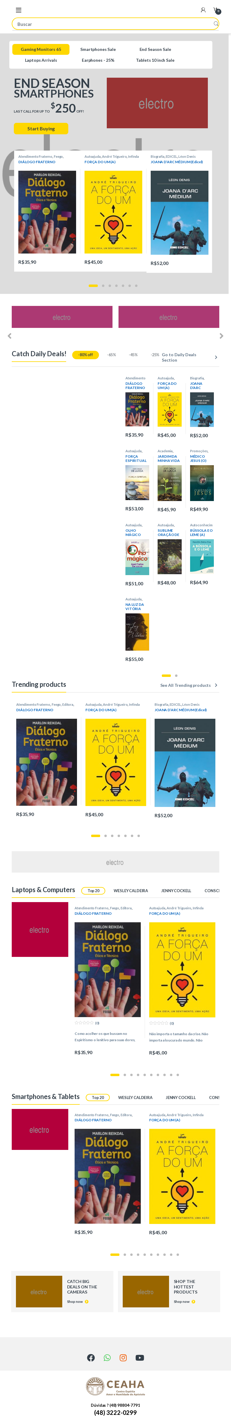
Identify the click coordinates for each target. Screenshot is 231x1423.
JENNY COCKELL (176, 890)
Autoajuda (93, 156)
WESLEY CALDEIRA (131, 890)
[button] (93, 286)
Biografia (158, 156)
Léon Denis (187, 156)
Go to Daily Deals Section (179, 357)
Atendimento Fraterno (35, 156)
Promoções (199, 451)
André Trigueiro (114, 156)
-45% (133, 354)
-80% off (85, 354)
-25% (155, 354)
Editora (67, 704)
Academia (165, 451)
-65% (111, 354)
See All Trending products (185, 685)
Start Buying (41, 128)
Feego (58, 156)
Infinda (133, 156)
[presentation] (9, 336)
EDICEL (171, 156)
